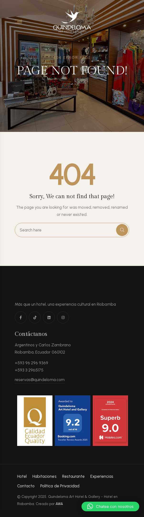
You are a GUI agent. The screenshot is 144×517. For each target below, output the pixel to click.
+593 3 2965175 (29, 370)
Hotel (22, 476)
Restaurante (73, 476)
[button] (110, 506)
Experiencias (101, 476)
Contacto (26, 485)
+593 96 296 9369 (31, 362)
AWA (59, 504)
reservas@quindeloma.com (40, 379)
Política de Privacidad (59, 485)
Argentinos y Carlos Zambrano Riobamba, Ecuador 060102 (43, 348)
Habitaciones (44, 476)
